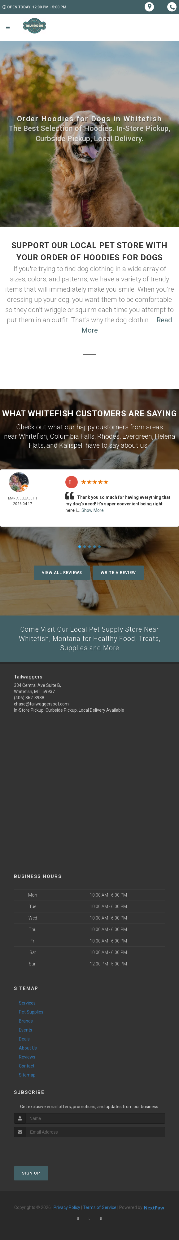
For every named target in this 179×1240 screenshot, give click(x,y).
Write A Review (118, 572)
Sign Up (31, 1173)
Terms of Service (99, 1207)
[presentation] (47, 1148)
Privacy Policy (67, 1207)
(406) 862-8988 (29, 697)
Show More (92, 509)
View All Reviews (62, 572)
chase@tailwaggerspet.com (41, 703)
